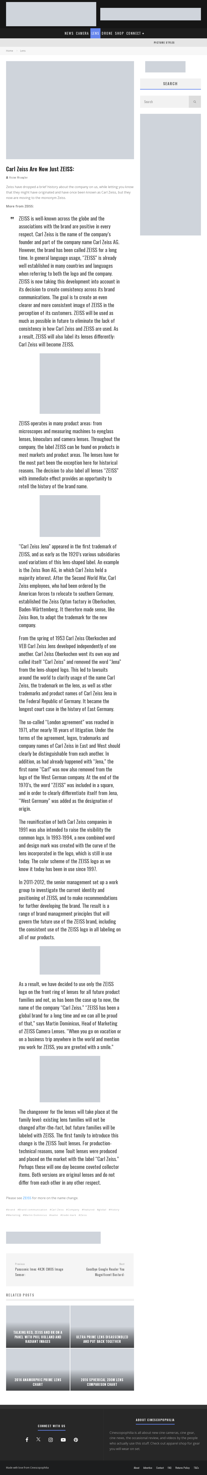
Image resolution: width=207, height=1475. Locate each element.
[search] (195, 102)
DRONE (107, 33)
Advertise (147, 1468)
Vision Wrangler (17, 177)
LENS (95, 33)
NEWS (69, 33)
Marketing (14, 1215)
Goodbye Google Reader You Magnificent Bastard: (98, 1269)
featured (89, 1209)
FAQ (169, 1468)
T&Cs (196, 1468)
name (54, 1215)
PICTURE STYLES (164, 42)
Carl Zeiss (57, 1209)
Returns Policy (182, 1468)
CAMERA (82, 33)
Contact (160, 1468)
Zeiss (83, 1215)
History (114, 1209)
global (102, 1209)
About (136, 1468)
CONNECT (133, 33)
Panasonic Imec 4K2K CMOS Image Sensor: (41, 1269)
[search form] (164, 102)
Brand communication (33, 1209)
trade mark (69, 1215)
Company (73, 1209)
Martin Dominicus (35, 1215)
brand (11, 1209)
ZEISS (27, 1198)
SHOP (119, 33)
